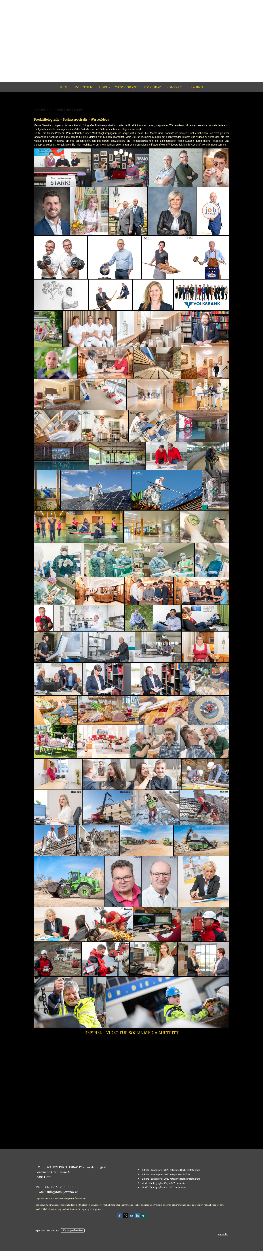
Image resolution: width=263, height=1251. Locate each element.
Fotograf (152, 87)
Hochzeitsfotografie (118, 87)
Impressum (40, 1230)
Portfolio (84, 87)
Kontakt (174, 87)
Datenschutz (53, 1230)
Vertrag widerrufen (73, 1230)
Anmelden (223, 1234)
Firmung (195, 87)
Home (65, 87)
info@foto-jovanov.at (62, 1192)
